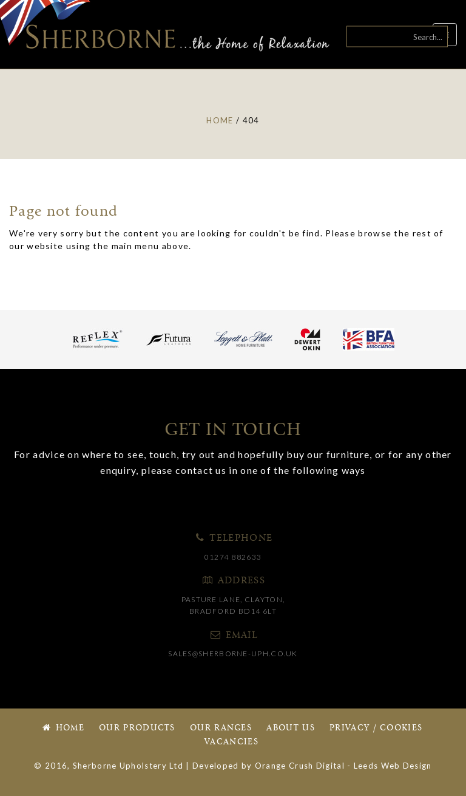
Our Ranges (221, 728)
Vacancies (231, 742)
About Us (290, 728)
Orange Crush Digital (300, 765)
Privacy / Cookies (375, 728)
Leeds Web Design (393, 765)
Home (62, 728)
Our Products (137, 728)
